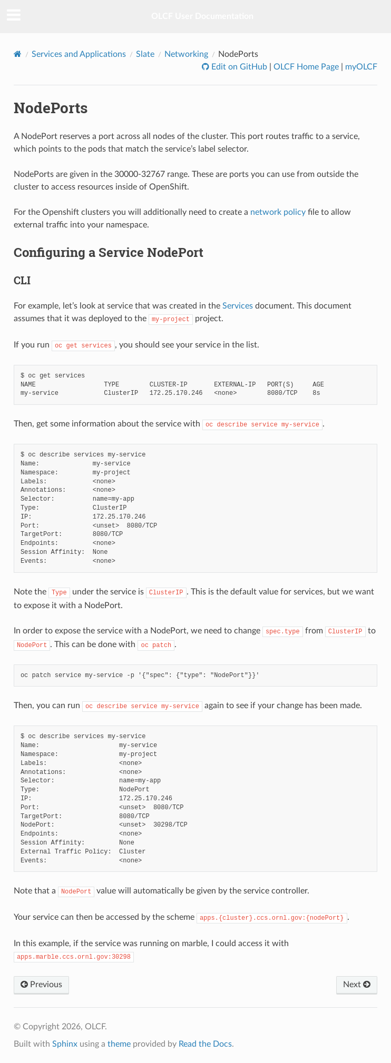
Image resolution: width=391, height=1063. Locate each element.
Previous (41, 984)
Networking (186, 54)
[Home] (18, 53)
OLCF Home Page (306, 67)
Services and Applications (79, 54)
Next (356, 984)
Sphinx (64, 1044)
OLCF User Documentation (202, 16)
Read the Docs (205, 1044)
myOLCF (361, 67)
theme (119, 1044)
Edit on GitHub (238, 67)
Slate (145, 54)
